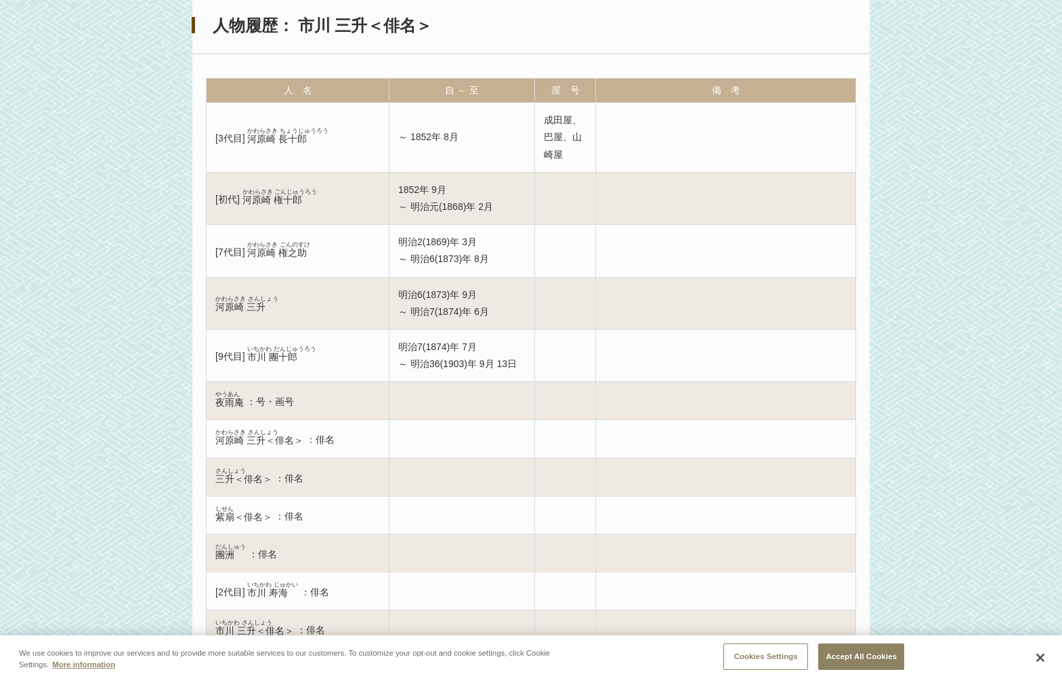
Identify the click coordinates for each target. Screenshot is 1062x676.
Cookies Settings (766, 660)
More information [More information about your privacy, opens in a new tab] (83, 668)
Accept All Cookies (861, 660)
